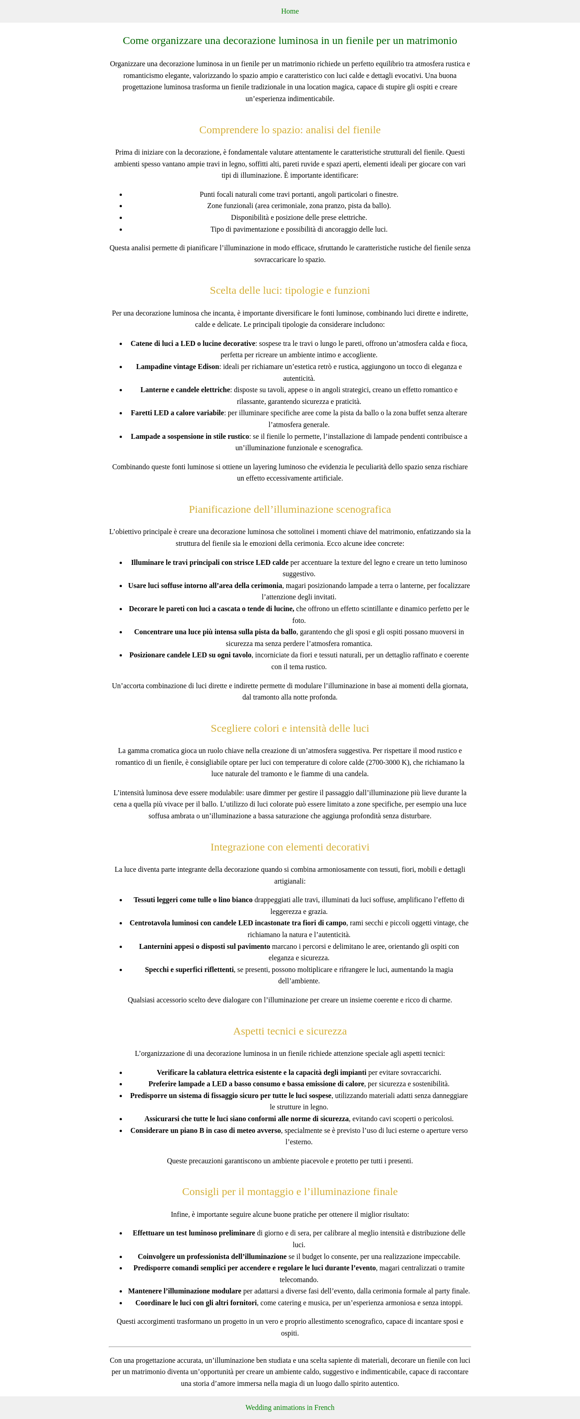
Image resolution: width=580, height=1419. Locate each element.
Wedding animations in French (290, 1407)
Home (290, 11)
